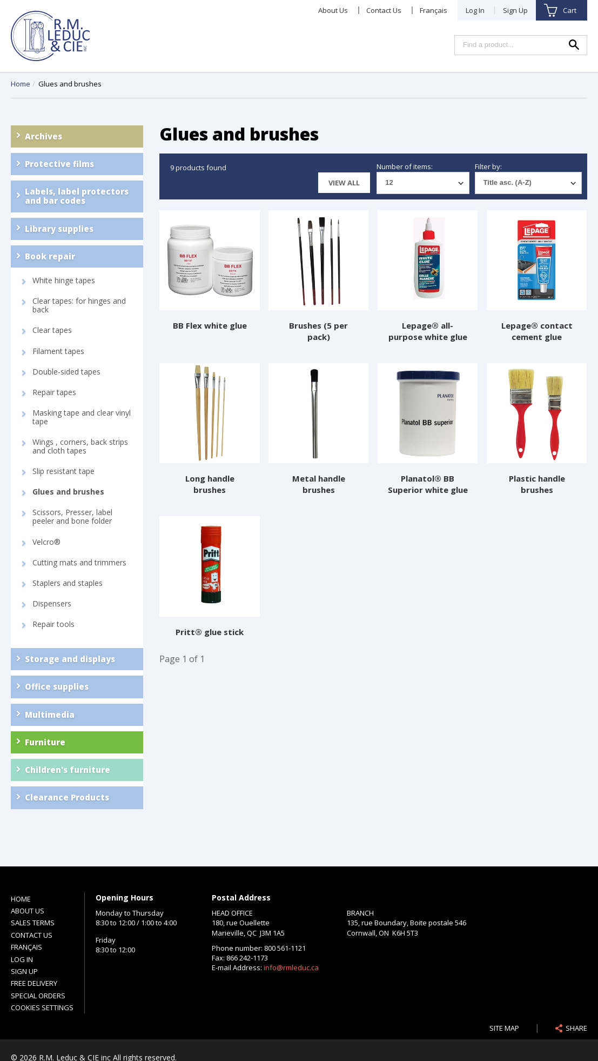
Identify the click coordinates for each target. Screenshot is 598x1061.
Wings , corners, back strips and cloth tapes (80, 446)
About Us (333, 10)
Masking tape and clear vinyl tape (81, 417)
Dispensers (51, 603)
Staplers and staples (67, 583)
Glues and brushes (68, 492)
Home (20, 84)
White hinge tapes (63, 280)
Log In (475, 10)
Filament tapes (58, 351)
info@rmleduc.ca (291, 967)
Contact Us (383, 10)
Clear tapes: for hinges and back (79, 305)
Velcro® (46, 542)
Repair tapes (54, 392)
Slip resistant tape (63, 471)
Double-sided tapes (66, 372)
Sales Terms (33, 922)
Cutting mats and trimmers (79, 562)
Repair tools (53, 624)
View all (344, 183)
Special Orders (38, 995)
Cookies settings (42, 1007)
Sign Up (515, 10)
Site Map (504, 1028)
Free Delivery (34, 983)
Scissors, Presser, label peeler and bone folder (72, 516)
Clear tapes (52, 330)
